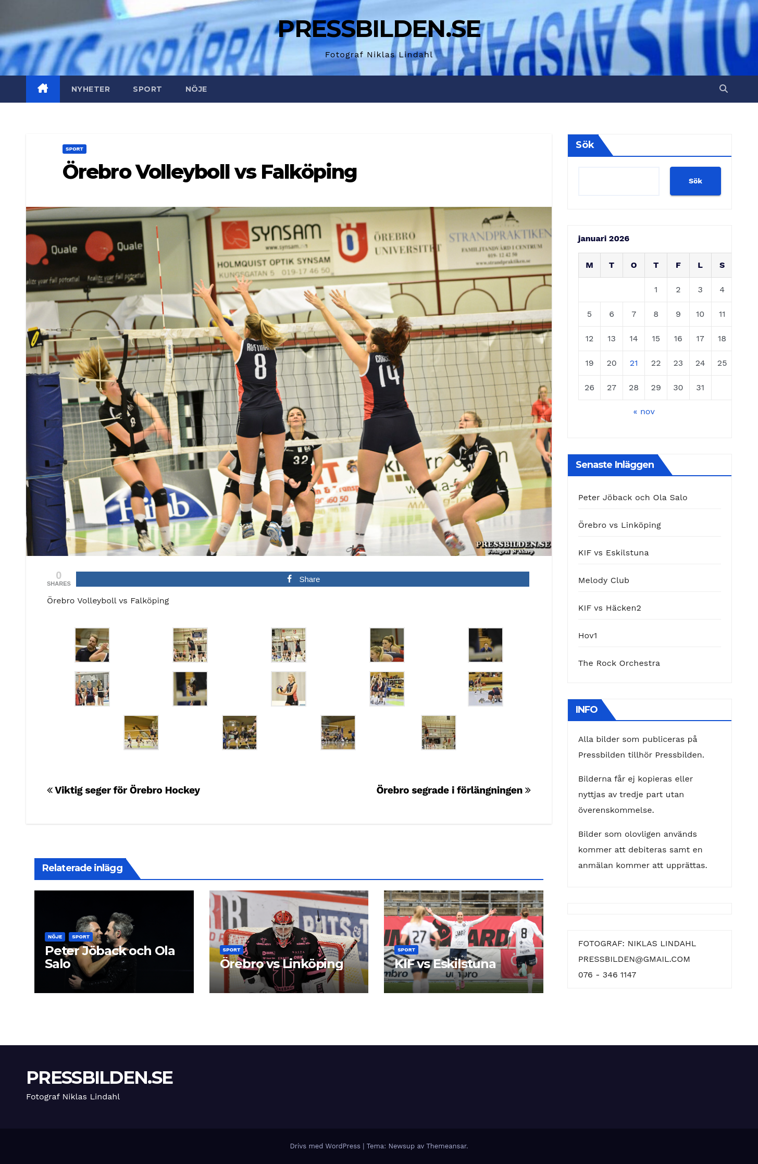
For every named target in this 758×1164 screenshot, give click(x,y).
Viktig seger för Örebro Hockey (123, 790)
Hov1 (588, 635)
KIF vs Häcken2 (609, 608)
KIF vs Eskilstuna (445, 963)
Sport (148, 89)
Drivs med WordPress (326, 1146)
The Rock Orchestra (619, 663)
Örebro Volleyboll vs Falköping (210, 171)
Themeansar (446, 1146)
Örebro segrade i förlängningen (453, 790)
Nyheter (90, 89)
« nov (644, 411)
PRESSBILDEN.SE (378, 28)
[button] (723, 89)
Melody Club (604, 580)
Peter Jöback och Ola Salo (110, 957)
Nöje (196, 89)
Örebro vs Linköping (281, 963)
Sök (585, 145)
